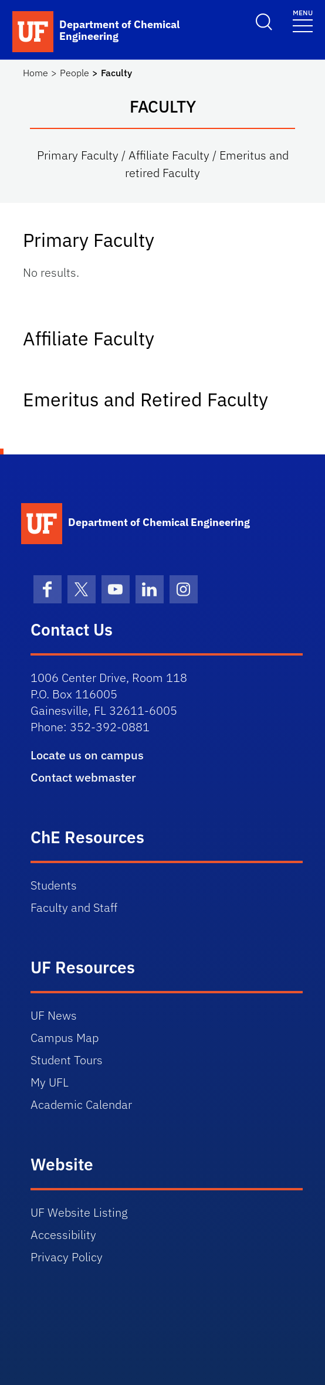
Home (35, 73)
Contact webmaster (83, 777)
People (74, 73)
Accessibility (63, 1235)
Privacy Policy (67, 1257)
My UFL (50, 1082)
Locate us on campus (87, 755)
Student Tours (67, 1060)
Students (54, 885)
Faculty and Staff (74, 907)
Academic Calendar (81, 1104)
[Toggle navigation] (302, 20)
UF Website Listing (79, 1212)
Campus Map (65, 1037)
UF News (54, 1015)
